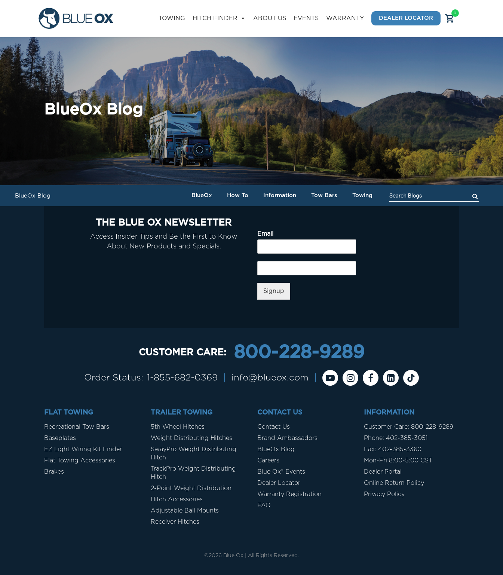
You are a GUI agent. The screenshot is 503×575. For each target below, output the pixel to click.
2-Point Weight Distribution (191, 488)
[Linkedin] (391, 378)
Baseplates (60, 438)
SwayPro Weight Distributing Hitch (193, 453)
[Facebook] (370, 378)
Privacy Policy (384, 494)
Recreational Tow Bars (76, 427)
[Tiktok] (411, 378)
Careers (268, 461)
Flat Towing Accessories (79, 461)
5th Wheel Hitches (178, 427)
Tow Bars (324, 195)
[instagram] (350, 378)
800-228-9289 (299, 353)
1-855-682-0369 (182, 377)
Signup (273, 291)
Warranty (345, 18)
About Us (269, 18)
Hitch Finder (219, 18)
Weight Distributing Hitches (191, 438)
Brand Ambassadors (287, 438)
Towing (172, 18)
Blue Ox (233, 555)
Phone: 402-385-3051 (395, 438)
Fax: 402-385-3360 (392, 449)
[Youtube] (330, 378)
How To (237, 195)
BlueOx (201, 195)
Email (265, 234)
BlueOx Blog (276, 449)
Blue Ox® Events (281, 472)
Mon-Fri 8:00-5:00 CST (398, 461)
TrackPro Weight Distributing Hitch (193, 473)
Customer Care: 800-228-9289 (408, 427)
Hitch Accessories (177, 499)
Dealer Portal (383, 472)
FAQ (264, 505)
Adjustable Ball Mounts (185, 511)
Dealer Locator (406, 18)
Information (279, 195)
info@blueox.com (270, 377)
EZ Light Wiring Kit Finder (83, 449)
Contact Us (273, 427)
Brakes (54, 472)
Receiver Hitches (175, 522)
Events (306, 18)
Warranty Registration (289, 494)
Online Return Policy (394, 483)
